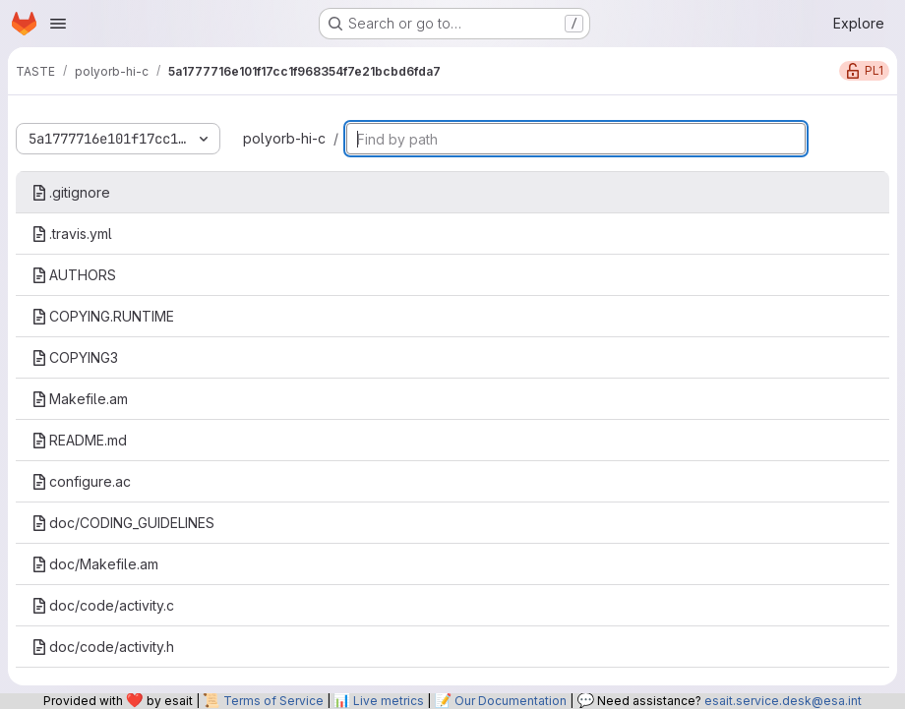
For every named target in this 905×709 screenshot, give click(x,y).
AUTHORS (73, 274)
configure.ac (81, 481)
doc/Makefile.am (94, 564)
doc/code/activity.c (102, 605)
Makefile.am (79, 398)
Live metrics (388, 700)
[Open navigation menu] (58, 23)
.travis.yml (71, 233)
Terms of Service (273, 700)
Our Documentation (510, 700)
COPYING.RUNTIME (102, 316)
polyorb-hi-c (284, 138)
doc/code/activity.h (102, 646)
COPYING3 (74, 357)
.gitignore (70, 192)
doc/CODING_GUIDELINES (122, 522)
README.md (79, 440)
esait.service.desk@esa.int (783, 700)
